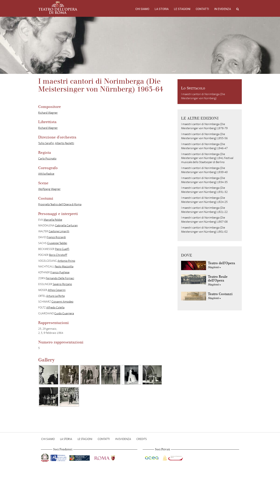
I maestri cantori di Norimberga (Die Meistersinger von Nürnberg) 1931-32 (204, 190)
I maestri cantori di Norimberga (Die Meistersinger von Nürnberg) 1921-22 (204, 210)
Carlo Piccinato (47, 158)
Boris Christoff (58, 255)
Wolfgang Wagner (49, 189)
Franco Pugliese (59, 272)
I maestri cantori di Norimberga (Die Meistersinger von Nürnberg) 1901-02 (204, 230)
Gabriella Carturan (66, 225)
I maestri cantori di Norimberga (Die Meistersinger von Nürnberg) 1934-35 (204, 180)
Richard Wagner (48, 113)
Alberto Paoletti (64, 143)
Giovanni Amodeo (62, 301)
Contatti (202, 9)
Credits (141, 439)
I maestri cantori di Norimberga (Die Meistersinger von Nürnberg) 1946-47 (204, 146)
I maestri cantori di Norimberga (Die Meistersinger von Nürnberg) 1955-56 (204, 136)
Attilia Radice (46, 174)
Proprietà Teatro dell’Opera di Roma (59, 204)
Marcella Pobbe (53, 220)
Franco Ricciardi (56, 237)
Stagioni (214, 267)
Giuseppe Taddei (57, 243)
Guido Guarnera (64, 313)
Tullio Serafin (46, 143)
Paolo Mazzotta (64, 266)
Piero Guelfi (62, 249)
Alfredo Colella (55, 307)
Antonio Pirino (66, 261)
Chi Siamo (142, 9)
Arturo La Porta (55, 296)
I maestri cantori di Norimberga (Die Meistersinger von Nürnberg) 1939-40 (204, 170)
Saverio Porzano (62, 284)
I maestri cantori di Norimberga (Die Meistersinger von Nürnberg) (203, 96)
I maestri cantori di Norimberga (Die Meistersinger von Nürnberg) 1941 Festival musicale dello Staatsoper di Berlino (207, 158)
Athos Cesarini (57, 290)
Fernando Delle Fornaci (60, 278)
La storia (162, 9)
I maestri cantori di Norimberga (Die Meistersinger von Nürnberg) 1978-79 (204, 126)
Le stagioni (182, 9)
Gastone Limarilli (59, 231)
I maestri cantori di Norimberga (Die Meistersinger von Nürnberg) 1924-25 (204, 200)
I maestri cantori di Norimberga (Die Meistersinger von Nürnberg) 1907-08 (204, 220)
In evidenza (222, 9)
